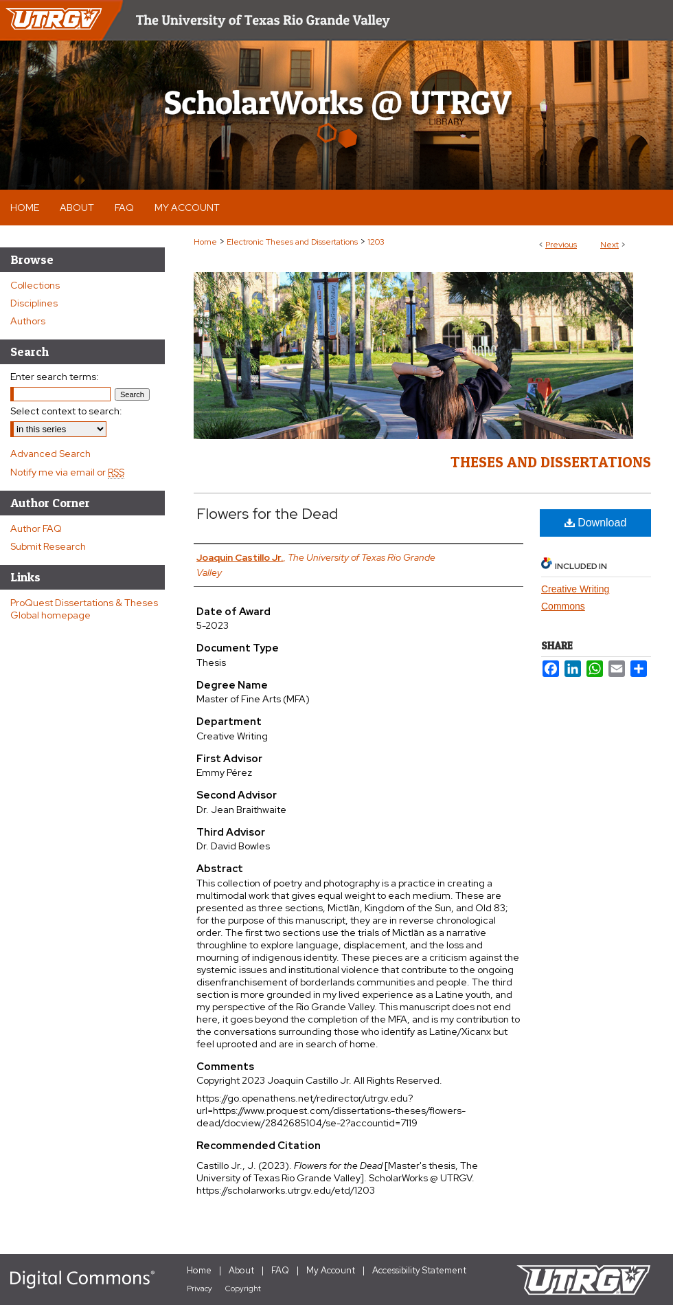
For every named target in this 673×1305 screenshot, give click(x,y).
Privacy (199, 1288)
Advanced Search (50, 453)
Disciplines (34, 303)
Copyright (243, 1288)
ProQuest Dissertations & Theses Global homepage (84, 608)
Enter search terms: (54, 376)
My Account (330, 1270)
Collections (35, 285)
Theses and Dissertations (550, 462)
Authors (27, 321)
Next (609, 244)
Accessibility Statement (419, 1270)
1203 (376, 241)
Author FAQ (36, 528)
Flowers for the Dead (267, 514)
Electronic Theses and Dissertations (292, 241)
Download (595, 522)
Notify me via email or (67, 472)
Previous (561, 244)
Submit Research (48, 546)
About (241, 1270)
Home (205, 241)
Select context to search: (66, 411)
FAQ (280, 1270)
